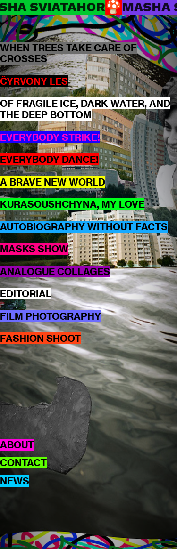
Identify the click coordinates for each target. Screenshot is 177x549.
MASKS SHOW (34, 249)
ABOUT (17, 445)
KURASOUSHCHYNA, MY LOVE (72, 204)
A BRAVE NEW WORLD (52, 182)
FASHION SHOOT (40, 338)
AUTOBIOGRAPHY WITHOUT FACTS (84, 227)
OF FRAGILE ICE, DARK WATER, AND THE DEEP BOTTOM (85, 109)
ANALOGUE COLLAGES (55, 271)
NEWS (14, 481)
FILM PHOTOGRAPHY (50, 316)
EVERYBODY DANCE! (49, 159)
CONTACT (23, 462)
